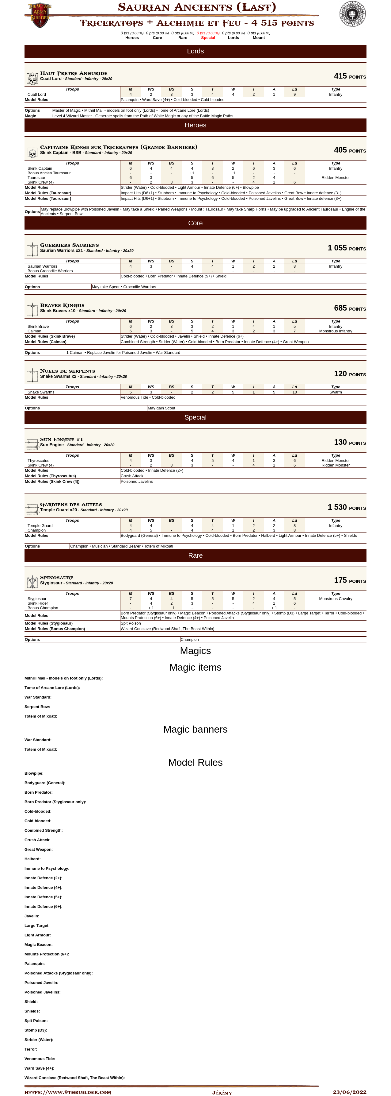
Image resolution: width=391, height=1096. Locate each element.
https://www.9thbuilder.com (68, 1092)
